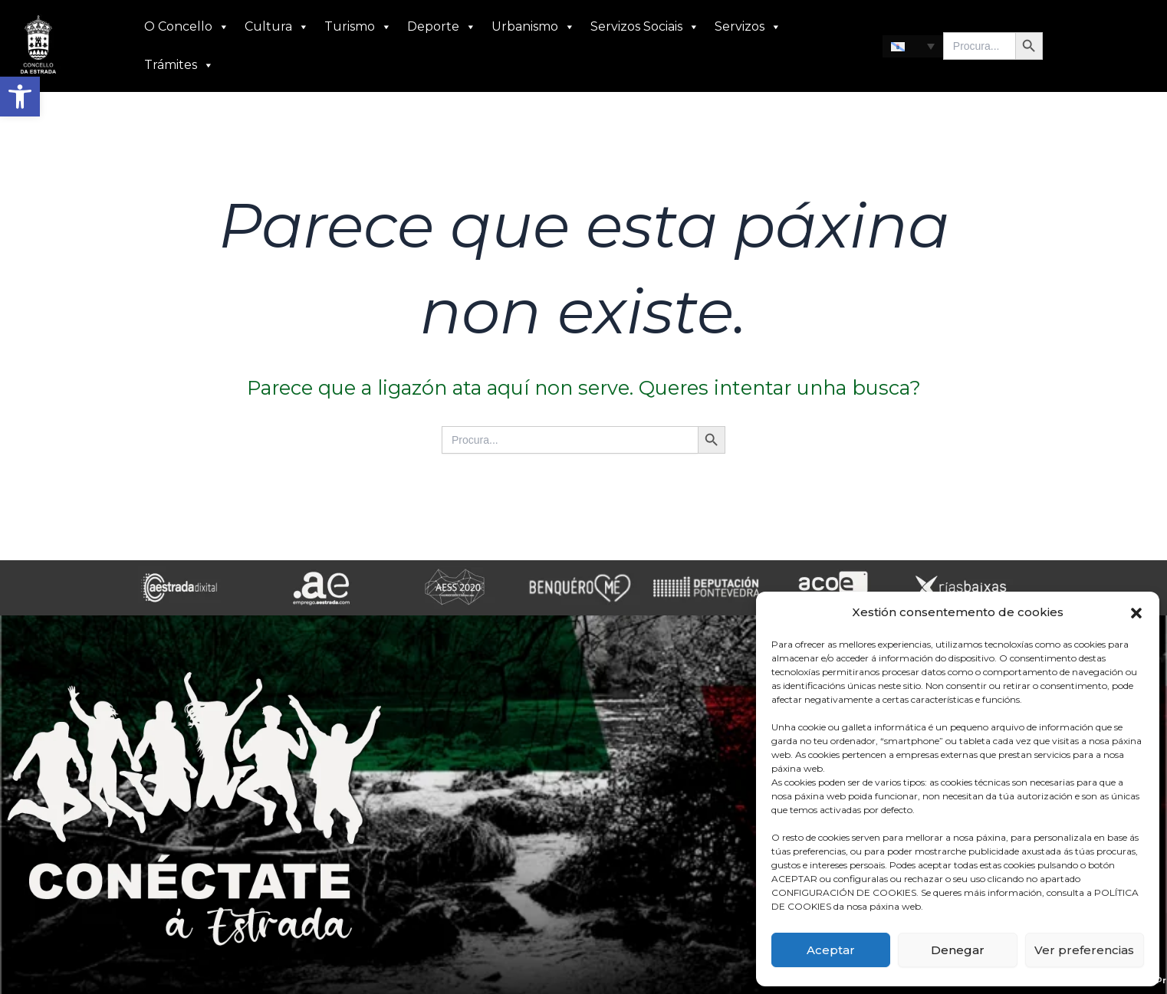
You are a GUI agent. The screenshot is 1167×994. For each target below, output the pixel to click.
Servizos (748, 27)
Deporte (441, 27)
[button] (20, 96)
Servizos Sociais (644, 27)
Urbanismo (533, 27)
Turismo (358, 27)
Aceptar (831, 950)
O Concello (186, 27)
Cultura (277, 27)
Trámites (179, 65)
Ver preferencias (1084, 950)
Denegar (958, 950)
